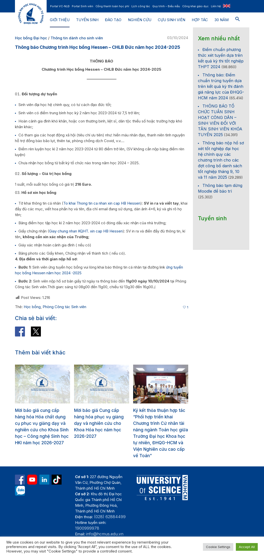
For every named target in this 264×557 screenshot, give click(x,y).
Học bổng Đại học (31, 38)
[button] (237, 19)
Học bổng (32, 306)
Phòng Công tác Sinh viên (64, 306)
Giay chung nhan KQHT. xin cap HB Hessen (86, 231)
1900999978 (87, 528)
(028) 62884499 (110, 516)
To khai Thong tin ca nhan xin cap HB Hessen (101, 203)
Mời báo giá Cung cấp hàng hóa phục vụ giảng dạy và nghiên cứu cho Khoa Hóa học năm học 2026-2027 (99, 423)
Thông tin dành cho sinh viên (77, 38)
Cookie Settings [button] (218, 547)
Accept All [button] (247, 547)
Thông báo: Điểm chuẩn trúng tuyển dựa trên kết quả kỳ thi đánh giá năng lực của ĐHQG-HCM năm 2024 (221, 86)
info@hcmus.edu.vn (104, 533)
